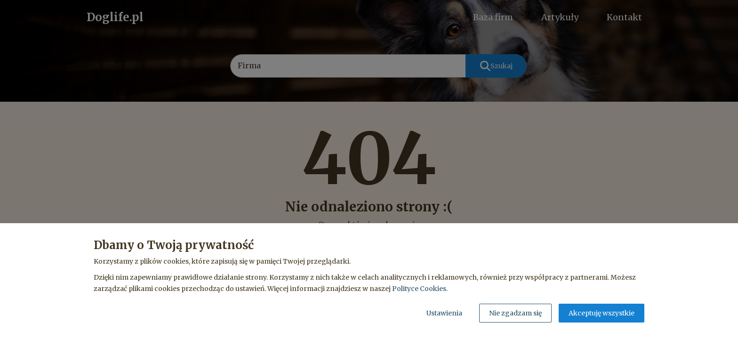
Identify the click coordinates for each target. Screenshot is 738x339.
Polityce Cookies (419, 288)
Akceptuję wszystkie (601, 313)
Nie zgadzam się (515, 313)
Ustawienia (444, 313)
